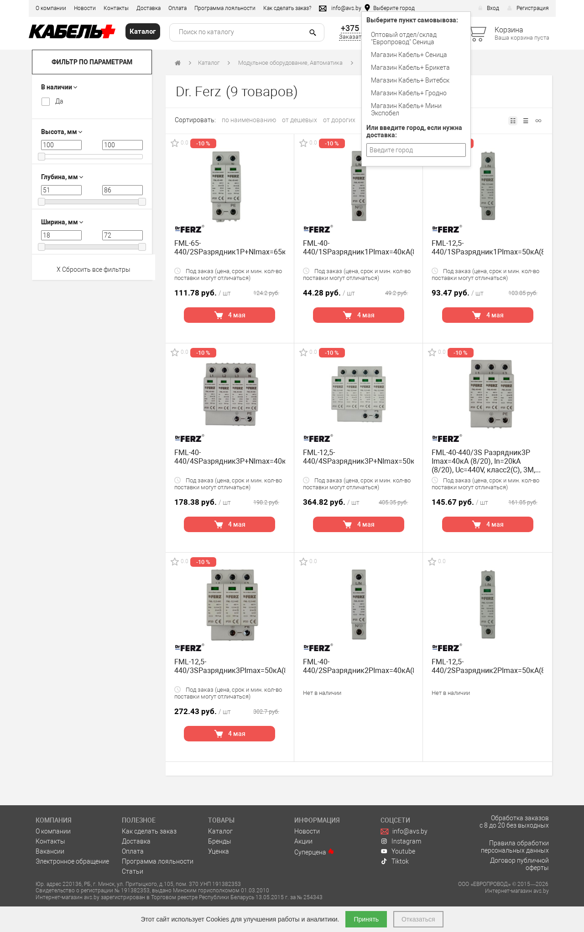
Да (59, 101)
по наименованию (249, 120)
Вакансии (50, 851)
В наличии (59, 87)
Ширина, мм (62, 222)
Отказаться (418, 919)
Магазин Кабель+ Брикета (410, 67)
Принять (366, 919)
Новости (85, 8)
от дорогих (339, 120)
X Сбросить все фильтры (93, 269)
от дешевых (299, 120)
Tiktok (395, 861)
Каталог (208, 62)
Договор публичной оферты (519, 864)
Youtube (398, 851)
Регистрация (528, 8)
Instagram (401, 841)
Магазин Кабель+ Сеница (409, 54)
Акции (303, 841)
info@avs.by (404, 831)
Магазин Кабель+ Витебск (410, 80)
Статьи (132, 871)
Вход (488, 8)
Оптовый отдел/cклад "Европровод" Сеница (404, 38)
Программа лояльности (225, 8)
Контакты (116, 8)
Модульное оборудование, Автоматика (290, 62)
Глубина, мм (62, 177)
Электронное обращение (72, 861)
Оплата (177, 8)
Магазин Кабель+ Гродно (409, 93)
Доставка (148, 8)
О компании (51, 8)
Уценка (218, 851)
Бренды (219, 841)
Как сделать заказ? (287, 8)
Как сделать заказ (149, 831)
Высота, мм (61, 131)
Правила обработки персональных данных (515, 846)
